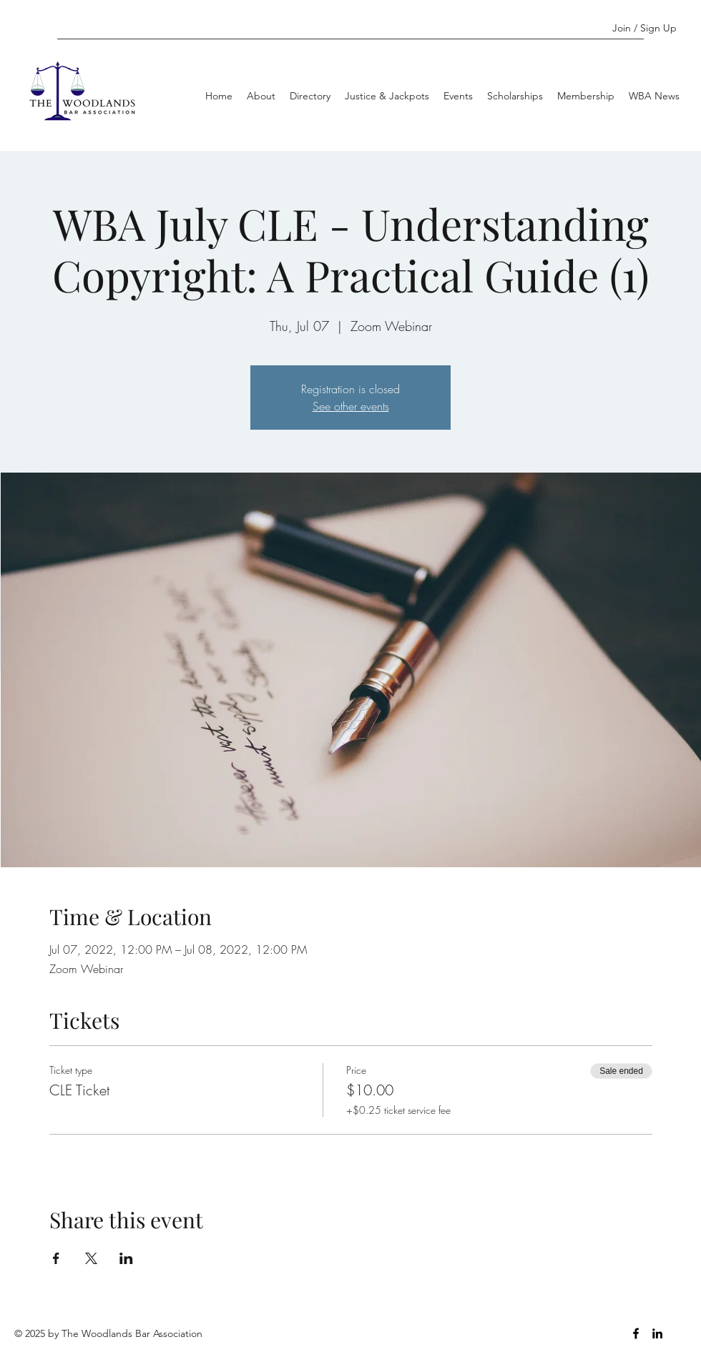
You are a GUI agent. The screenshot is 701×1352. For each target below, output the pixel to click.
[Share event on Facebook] (56, 1258)
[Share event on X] (91, 1258)
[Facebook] (636, 1333)
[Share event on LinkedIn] (126, 1258)
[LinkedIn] (657, 1333)
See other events (351, 406)
